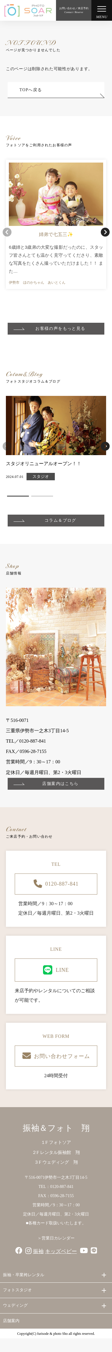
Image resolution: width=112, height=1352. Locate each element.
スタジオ (40, 476)
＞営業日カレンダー (56, 1238)
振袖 (38, 1251)
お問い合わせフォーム (56, 1056)
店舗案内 (11, 1321)
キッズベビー (61, 1251)
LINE (56, 970)
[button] (105, 232)
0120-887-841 (56, 884)
